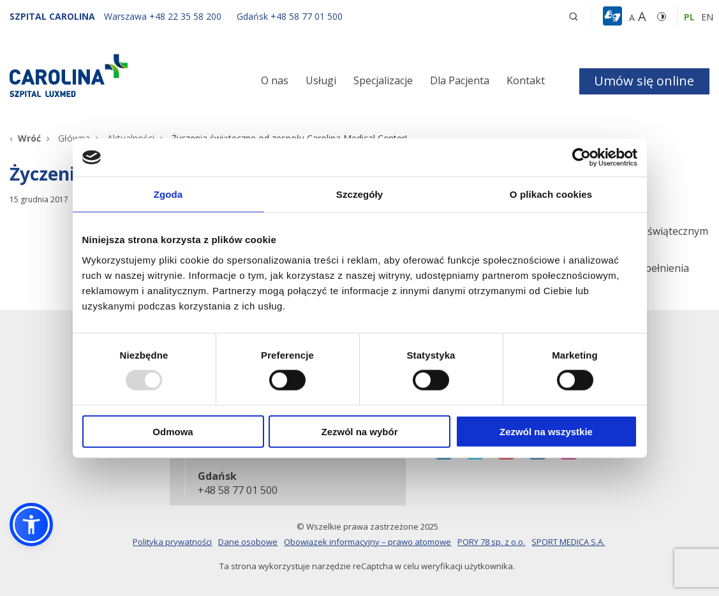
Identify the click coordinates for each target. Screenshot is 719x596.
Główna (74, 138)
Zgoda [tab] (168, 194)
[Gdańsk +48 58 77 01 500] (283, 16)
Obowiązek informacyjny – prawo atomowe (367, 541)
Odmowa (172, 431)
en (707, 17)
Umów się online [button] (644, 80)
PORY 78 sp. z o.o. (491, 541)
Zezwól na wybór (359, 431)
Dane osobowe (248, 541)
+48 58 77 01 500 (237, 490)
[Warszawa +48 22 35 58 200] (164, 16)
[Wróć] (25, 138)
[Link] (120, 75)
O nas (274, 80)
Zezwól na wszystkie (546, 431)
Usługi (321, 80)
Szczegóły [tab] (359, 194)
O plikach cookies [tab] (551, 194)
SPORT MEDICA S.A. (568, 541)
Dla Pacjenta (459, 80)
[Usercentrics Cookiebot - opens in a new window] (581, 157)
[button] (614, 16)
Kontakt (526, 80)
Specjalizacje (383, 80)
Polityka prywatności (172, 541)
